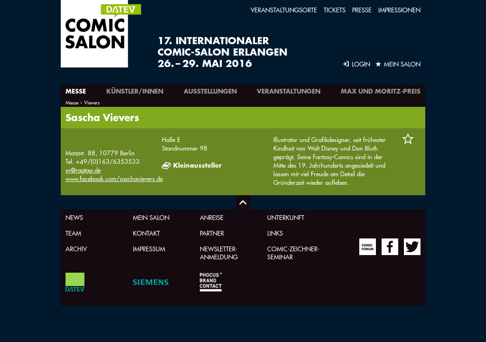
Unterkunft (285, 217)
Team (73, 233)
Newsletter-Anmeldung (219, 253)
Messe (75, 91)
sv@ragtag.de (83, 170)
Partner (212, 233)
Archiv (76, 249)
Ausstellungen (210, 91)
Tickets (335, 10)
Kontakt (146, 233)
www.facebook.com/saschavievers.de (114, 178)
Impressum (149, 249)
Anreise (212, 217)
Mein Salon (151, 217)
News (74, 217)
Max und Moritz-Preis (381, 91)
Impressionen (399, 10)
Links (275, 233)
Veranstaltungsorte (284, 10)
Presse (362, 10)
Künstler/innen (134, 91)
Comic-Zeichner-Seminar (293, 253)
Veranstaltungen (288, 91)
